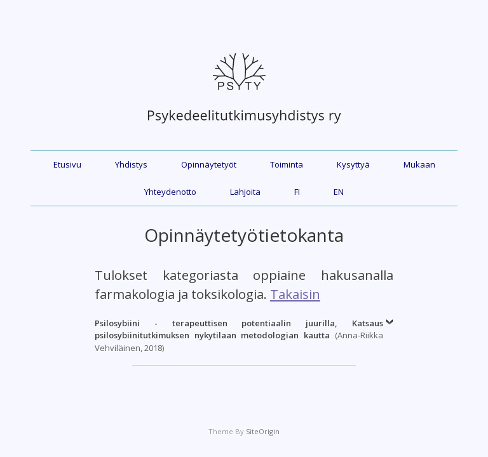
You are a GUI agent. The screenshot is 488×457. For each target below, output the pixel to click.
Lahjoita (245, 191)
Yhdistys (131, 164)
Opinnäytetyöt (208, 164)
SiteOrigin (263, 431)
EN (339, 191)
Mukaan (419, 164)
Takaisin (295, 294)
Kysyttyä (353, 164)
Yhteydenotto (170, 191)
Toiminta (286, 164)
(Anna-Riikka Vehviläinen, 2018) (239, 335)
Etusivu (67, 164)
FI (297, 191)
